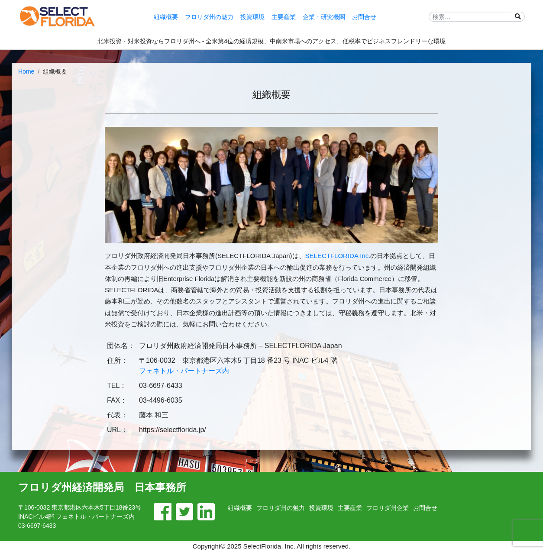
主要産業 (284, 16)
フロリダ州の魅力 (209, 16)
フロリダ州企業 (387, 507)
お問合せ (364, 16)
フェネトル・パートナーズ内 (184, 370)
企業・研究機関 (324, 16)
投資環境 (252, 16)
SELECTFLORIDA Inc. (338, 255)
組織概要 (166, 16)
